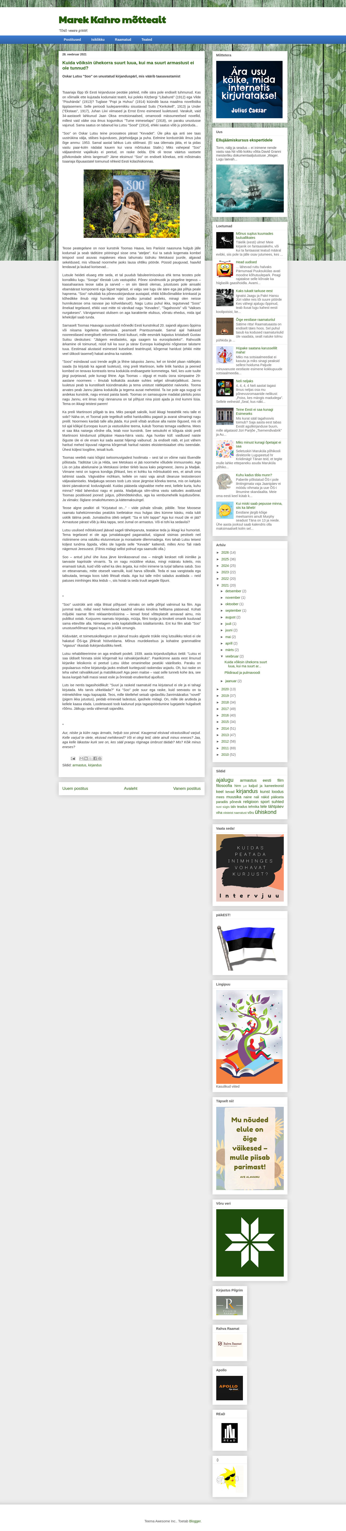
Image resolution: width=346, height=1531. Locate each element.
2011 (225, 748)
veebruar (232, 656)
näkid (265, 797)
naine (248, 797)
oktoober (232, 604)
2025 (225, 559)
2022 (225, 579)
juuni (229, 630)
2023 (225, 572)
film (280, 780)
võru (250, 813)
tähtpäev (276, 806)
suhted (278, 801)
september (233, 610)
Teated (147, 39)
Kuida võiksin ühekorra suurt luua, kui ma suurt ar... (245, 664)
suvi (219, 807)
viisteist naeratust (235, 813)
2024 (225, 566)
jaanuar (231, 681)
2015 (225, 722)
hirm (238, 786)
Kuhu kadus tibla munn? (254, 475)
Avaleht (130, 788)
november (233, 597)
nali (256, 797)
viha (219, 813)
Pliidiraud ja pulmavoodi (242, 673)
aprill (229, 643)
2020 (225, 689)
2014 (225, 728)
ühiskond (266, 812)
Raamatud (123, 39)
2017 (225, 709)
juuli (228, 624)
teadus (242, 807)
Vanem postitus (187, 788)
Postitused (72, 39)
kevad (230, 792)
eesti (267, 780)
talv (233, 807)
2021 (225, 585)
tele (263, 806)
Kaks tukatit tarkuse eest (254, 291)
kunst (265, 791)
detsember (233, 591)
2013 (225, 735)
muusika (233, 797)
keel (220, 791)
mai (228, 637)
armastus (79, 765)
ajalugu (225, 780)
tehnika (253, 807)
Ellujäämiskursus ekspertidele (244, 140)
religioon (250, 801)
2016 (225, 715)
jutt (245, 786)
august (230, 617)
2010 (225, 755)
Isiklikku (98, 39)
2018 (225, 702)
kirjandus (95, 765)
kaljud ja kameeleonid (266, 786)
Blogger (194, 1521)
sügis (225, 807)
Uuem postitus (75, 788)
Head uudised (246, 262)
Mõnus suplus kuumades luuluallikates (254, 236)
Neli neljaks (244, 381)
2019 (225, 696)
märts (230, 650)
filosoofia (224, 785)
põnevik (235, 802)
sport (264, 801)
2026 (225, 552)
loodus (278, 791)
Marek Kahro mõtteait (112, 19)
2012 (225, 741)
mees (220, 797)
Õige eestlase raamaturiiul (255, 320)
